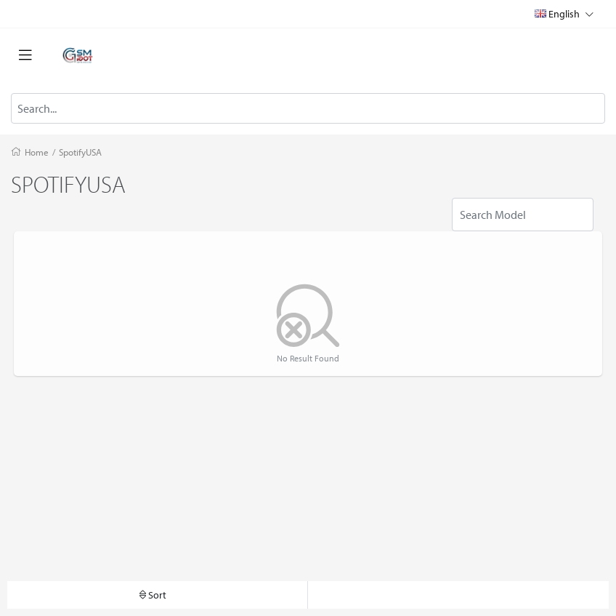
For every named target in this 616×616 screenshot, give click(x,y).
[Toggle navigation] (25, 55)
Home (37, 152)
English (564, 13)
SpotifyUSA (80, 152)
